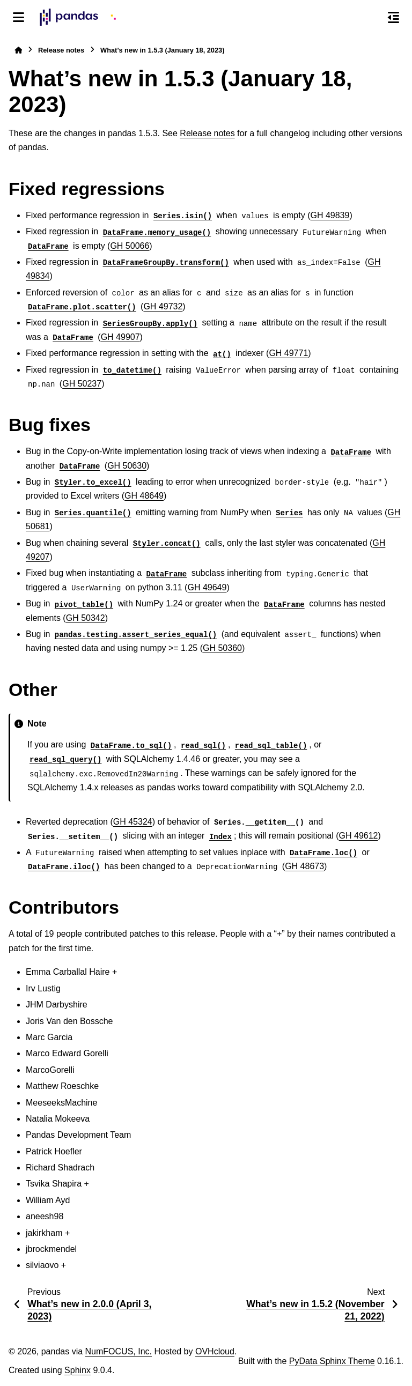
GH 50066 (129, 245)
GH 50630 (126, 465)
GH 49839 (329, 215)
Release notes (61, 50)
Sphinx (77, 1370)
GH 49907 (120, 337)
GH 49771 (288, 353)
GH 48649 (144, 495)
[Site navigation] (18, 17)
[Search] (370, 17)
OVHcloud (214, 1351)
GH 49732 (162, 306)
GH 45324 (132, 821)
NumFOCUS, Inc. (118, 1351)
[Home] (18, 50)
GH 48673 (304, 866)
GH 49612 (358, 835)
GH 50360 (222, 648)
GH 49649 (206, 587)
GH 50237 (81, 383)
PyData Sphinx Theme (332, 1361)
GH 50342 (85, 617)
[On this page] (393, 17)
